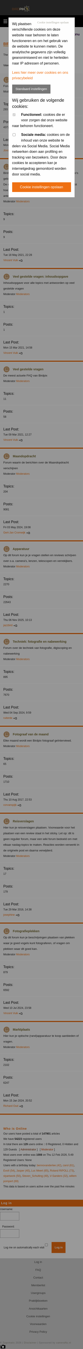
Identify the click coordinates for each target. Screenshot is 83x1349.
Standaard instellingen (31, 89)
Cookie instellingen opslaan (53, 22)
